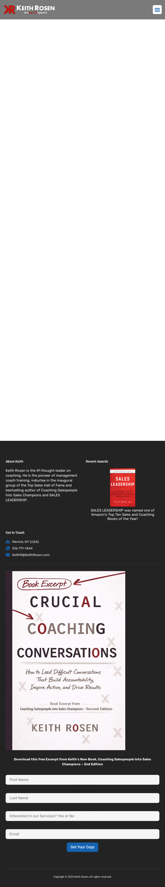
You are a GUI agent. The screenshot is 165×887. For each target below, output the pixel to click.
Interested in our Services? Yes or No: (82, 808)
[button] (157, 9)
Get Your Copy (82, 847)
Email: (82, 827)
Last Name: (82, 790)
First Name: (82, 772)
